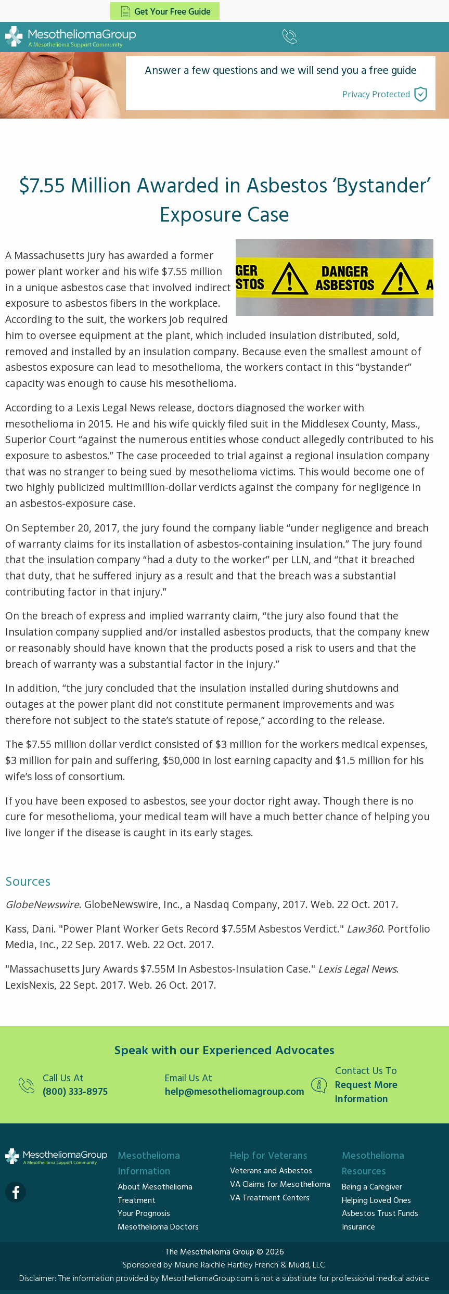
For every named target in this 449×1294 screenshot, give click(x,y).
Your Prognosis (144, 1214)
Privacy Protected (376, 94)
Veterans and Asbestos (271, 1171)
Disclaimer (37, 1279)
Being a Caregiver (372, 1187)
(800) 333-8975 (75, 1092)
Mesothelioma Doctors (158, 1227)
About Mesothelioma (155, 1187)
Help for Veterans (268, 1156)
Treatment (137, 1201)
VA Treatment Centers (270, 1198)
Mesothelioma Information (149, 1164)
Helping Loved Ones (376, 1201)
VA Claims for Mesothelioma (280, 1185)
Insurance (358, 1227)
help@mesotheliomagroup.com (233, 1092)
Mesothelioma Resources (373, 1164)
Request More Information (366, 1093)
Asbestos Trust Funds (380, 1214)
